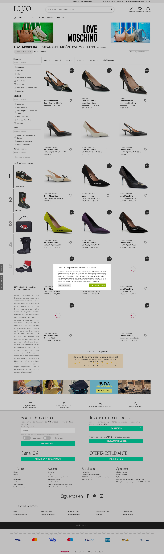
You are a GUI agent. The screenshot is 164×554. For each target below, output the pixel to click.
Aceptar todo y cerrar (98, 285)
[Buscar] (110, 9)
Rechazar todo (64, 285)
